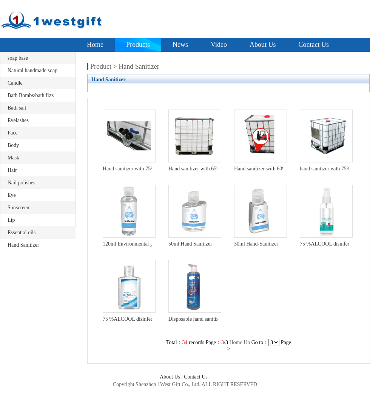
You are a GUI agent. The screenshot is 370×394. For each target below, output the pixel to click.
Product (100, 66)
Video (219, 44)
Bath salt (17, 108)
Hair (12, 170)
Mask (13, 158)
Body (13, 145)
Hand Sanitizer (23, 245)
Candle (15, 83)
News (180, 44)
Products (138, 44)
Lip (11, 220)
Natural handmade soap (32, 70)
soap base (18, 58)
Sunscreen (18, 207)
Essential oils (21, 232)
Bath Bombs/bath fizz (31, 95)
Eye (12, 195)
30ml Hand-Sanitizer (256, 244)
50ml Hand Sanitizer (190, 244)
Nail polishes (21, 182)
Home (95, 44)
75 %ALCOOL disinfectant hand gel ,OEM (149, 319)
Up (247, 342)
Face (12, 133)
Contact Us (313, 44)
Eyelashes (18, 120)
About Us (263, 44)
